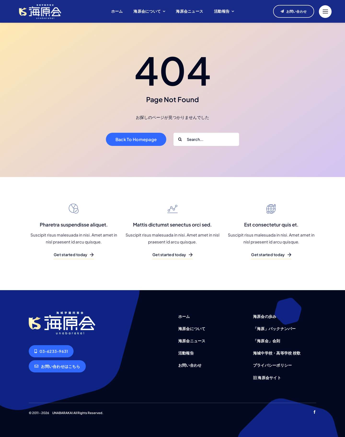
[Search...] (206, 139)
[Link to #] (325, 11)
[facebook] (314, 412)
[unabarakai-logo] (40, 3)
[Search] (180, 139)
